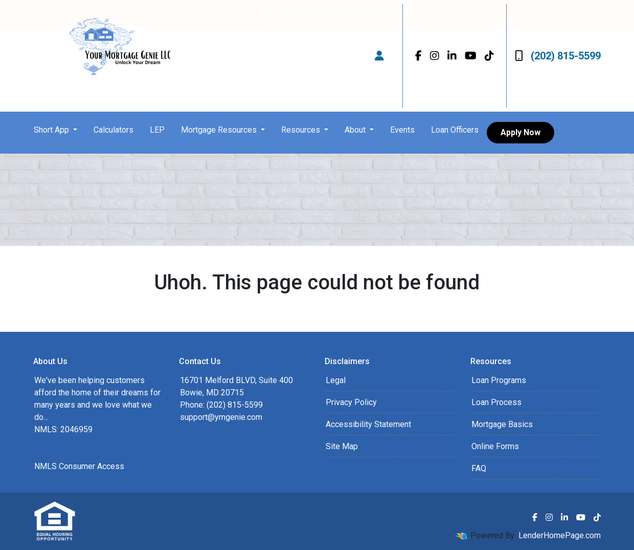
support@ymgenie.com (221, 417)
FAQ (478, 468)
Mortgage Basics (502, 424)
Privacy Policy (351, 402)
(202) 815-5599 (558, 56)
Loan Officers (455, 130)
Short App (52, 130)
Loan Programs (498, 380)
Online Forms (495, 446)
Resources (301, 130)
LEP (157, 130)
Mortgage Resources (220, 130)
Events (402, 130)
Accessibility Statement (368, 424)
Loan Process (496, 402)
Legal (336, 380)
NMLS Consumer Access (79, 466)
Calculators (113, 130)
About (356, 130)
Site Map (342, 446)
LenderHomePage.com (559, 535)
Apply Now (520, 132)
